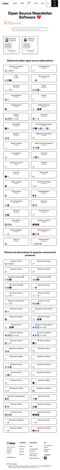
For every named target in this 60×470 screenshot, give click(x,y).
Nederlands (26, 466)
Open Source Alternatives (34, 454)
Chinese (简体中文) (46, 466)
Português (27, 467)
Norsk (13, 466)
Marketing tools (34, 458)
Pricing (21, 449)
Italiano (10, 467)
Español (40, 466)
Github (21, 451)
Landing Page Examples (34, 450)
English (9, 466)
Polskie (23, 467)
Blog (31, 446)
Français (36, 466)
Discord (21, 454)
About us (22, 446)
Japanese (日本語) (17, 467)
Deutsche (21, 466)
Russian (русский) (34, 467)
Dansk (16, 466)
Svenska (31, 466)
